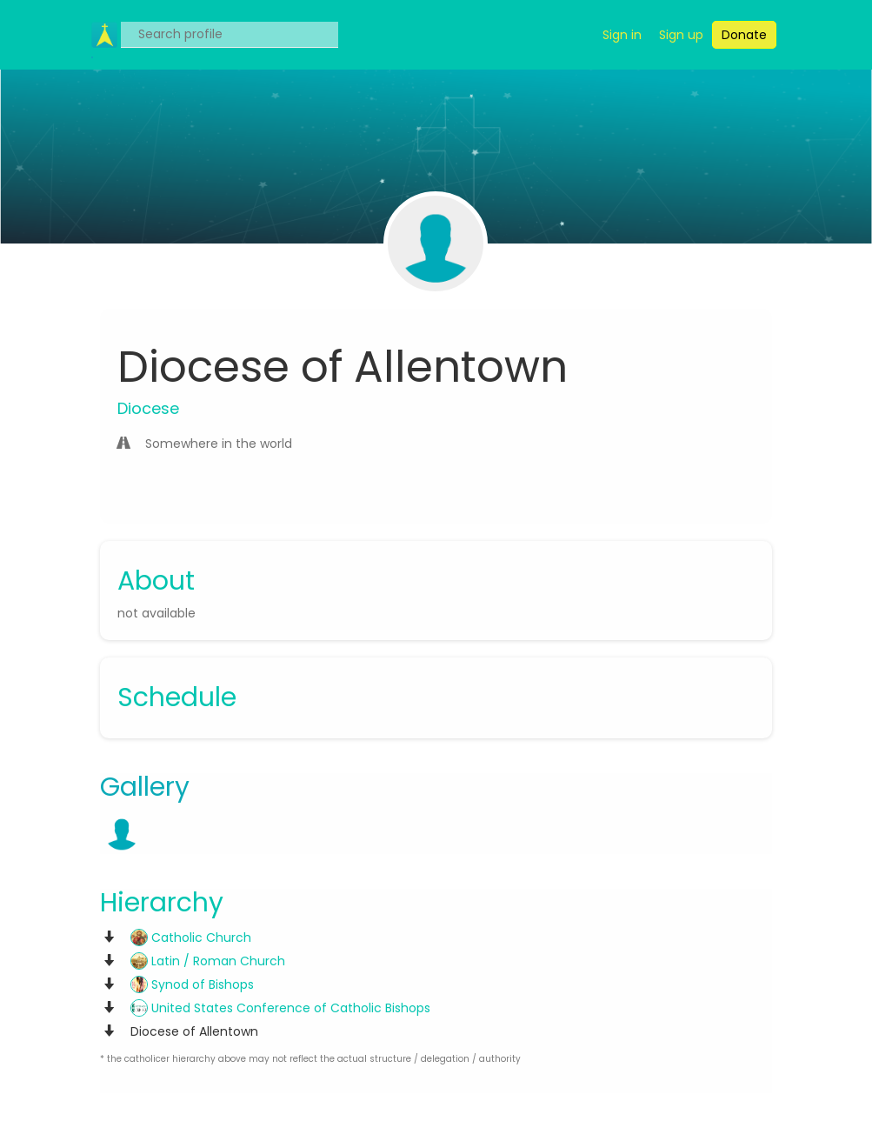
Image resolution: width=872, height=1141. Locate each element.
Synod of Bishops (192, 984)
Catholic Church (190, 937)
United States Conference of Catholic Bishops (280, 1008)
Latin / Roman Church (207, 961)
